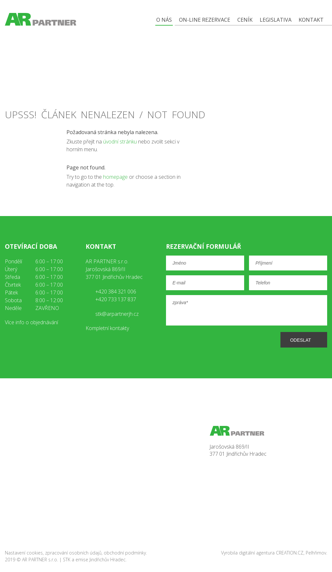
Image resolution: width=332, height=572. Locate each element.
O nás (164, 19)
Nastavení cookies (24, 553)
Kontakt (311, 19)
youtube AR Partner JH (26, 342)
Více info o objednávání (31, 322)
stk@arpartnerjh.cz (117, 313)
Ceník (245, 19)
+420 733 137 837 (115, 299)
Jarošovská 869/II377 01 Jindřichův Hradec (238, 450)
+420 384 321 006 (115, 291)
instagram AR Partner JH (42, 342)
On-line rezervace (204, 19)
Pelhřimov (316, 553)
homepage (115, 176)
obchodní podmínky (125, 553)
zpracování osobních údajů (73, 553)
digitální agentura (257, 553)
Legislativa (275, 19)
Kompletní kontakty (107, 328)
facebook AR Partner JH (11, 342)
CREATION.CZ (289, 553)
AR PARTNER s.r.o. (40, 559)
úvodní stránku (120, 141)
